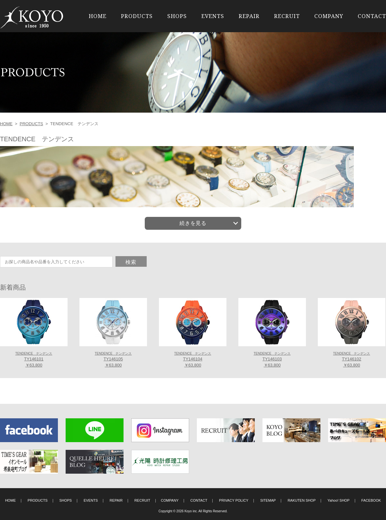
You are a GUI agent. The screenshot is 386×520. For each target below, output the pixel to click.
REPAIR (249, 16)
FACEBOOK (371, 500)
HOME (97, 16)
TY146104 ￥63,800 (192, 360)
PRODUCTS (137, 16)
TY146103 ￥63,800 (271, 360)
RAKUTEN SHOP (302, 500)
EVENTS (212, 16)
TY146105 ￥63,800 (113, 360)
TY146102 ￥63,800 (351, 360)
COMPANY (328, 16)
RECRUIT (287, 16)
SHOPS (177, 16)
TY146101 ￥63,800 (33, 360)
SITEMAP (268, 500)
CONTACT (372, 16)
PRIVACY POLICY (233, 500)
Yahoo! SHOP (338, 500)
